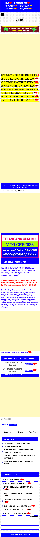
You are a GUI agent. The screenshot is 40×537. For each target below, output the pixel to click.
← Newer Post (7, 432)
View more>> (33, 517)
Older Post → (33, 432)
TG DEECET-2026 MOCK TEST (13, 446)
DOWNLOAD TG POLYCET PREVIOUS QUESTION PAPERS (18, 463)
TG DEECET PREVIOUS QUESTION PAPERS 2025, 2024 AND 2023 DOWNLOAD (18, 451)
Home (20, 432)
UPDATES (13, 425)
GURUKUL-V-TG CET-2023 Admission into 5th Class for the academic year (20, 186)
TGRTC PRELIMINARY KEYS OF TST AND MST (17, 443)
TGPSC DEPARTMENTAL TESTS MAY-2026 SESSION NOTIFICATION (19, 457)
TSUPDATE (20, 20)
